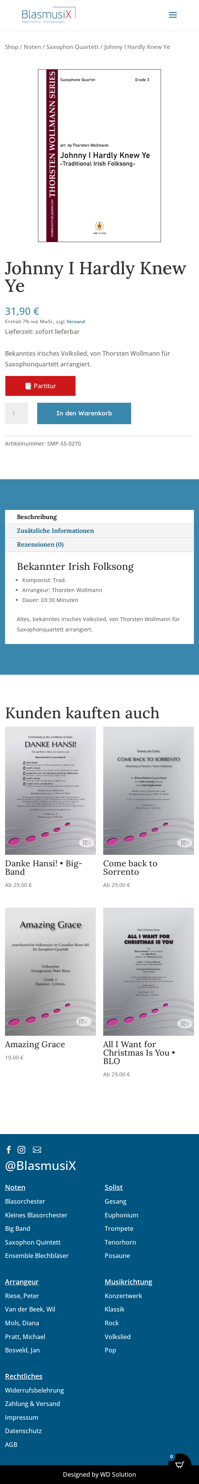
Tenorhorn (120, 1242)
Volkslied (118, 1337)
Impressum (21, 1417)
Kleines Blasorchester (36, 1215)
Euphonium (121, 1215)
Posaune (117, 1255)
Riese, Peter (22, 1296)
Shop (11, 46)
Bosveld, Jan (22, 1350)
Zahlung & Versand (32, 1403)
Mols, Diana (22, 1323)
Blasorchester (25, 1201)
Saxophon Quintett (33, 1242)
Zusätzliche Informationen (55, 530)
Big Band (17, 1228)
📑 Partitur (40, 386)
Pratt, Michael (25, 1337)
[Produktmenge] (16, 413)
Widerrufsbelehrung (34, 1390)
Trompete (119, 1228)
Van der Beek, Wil (30, 1309)
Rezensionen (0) (40, 544)
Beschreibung (37, 517)
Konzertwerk (123, 1296)
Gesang (116, 1201)
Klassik (115, 1309)
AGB (11, 1444)
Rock (112, 1323)
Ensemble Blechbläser (37, 1255)
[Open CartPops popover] (179, 1464)
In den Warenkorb (84, 413)
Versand (76, 321)
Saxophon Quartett (72, 46)
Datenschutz (23, 1431)
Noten (32, 46)
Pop (110, 1350)
